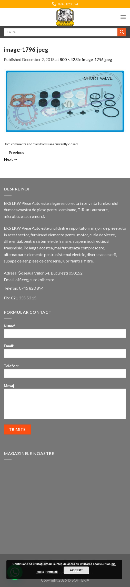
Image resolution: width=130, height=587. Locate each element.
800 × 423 (68, 59)
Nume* (65, 332)
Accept (76, 570)
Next (11, 159)
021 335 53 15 (23, 297)
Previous (14, 152)
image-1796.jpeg (97, 59)
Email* (65, 352)
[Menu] (123, 17)
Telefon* (65, 372)
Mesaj (65, 403)
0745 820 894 (31, 288)
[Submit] (121, 32)
